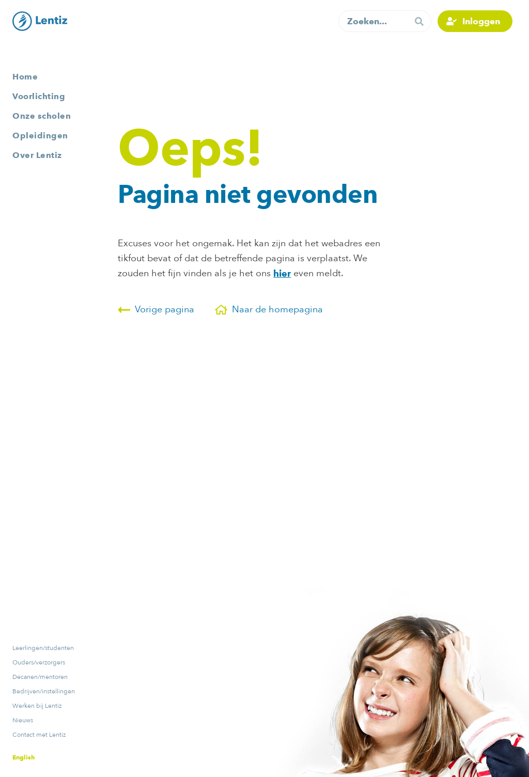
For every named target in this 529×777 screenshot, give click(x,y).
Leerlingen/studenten (43, 648)
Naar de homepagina (269, 309)
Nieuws (22, 720)
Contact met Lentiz (39, 735)
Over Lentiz (37, 155)
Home (25, 77)
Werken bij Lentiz (36, 706)
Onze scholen (41, 116)
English (23, 757)
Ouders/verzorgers (38, 662)
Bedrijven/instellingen (43, 691)
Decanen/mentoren (40, 677)
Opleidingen (40, 135)
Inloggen (481, 21)
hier (282, 273)
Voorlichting (38, 96)
